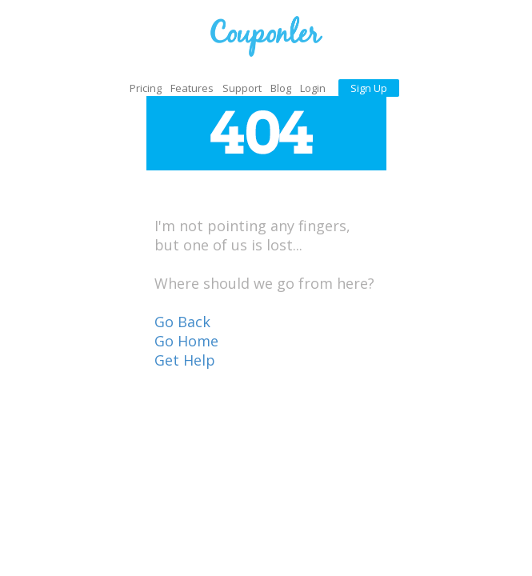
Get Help (184, 360)
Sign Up (368, 88)
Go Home (186, 340)
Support (242, 88)
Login (313, 88)
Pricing (146, 88)
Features (192, 88)
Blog (280, 88)
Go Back (182, 321)
